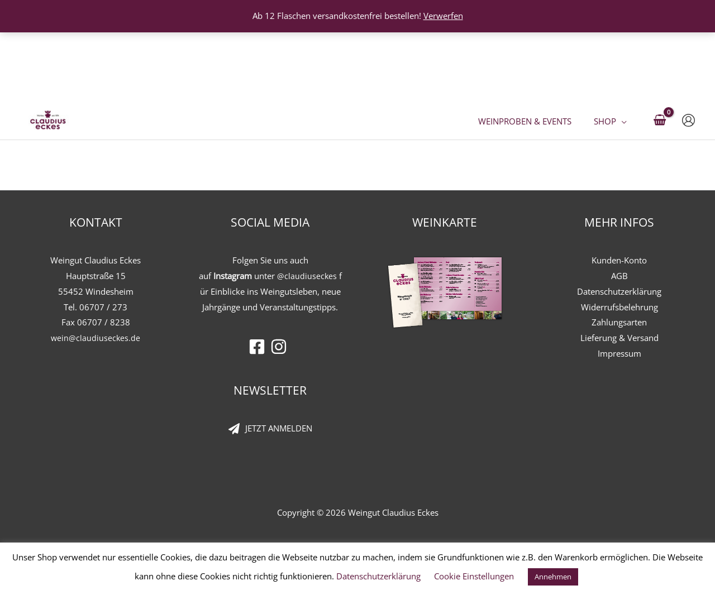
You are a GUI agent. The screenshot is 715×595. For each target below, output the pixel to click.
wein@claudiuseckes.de (95, 337)
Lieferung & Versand (619, 337)
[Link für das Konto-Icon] (688, 52)
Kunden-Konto (619, 260)
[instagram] (281, 346)
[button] (624, 51)
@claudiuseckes (307, 275)
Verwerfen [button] (443, 15)
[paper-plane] (270, 428)
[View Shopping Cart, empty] (659, 52)
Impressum (619, 353)
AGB (619, 275)
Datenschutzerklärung (619, 291)
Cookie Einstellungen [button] (474, 576)
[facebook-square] (259, 346)
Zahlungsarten (619, 322)
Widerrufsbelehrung (619, 307)
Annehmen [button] (553, 577)
